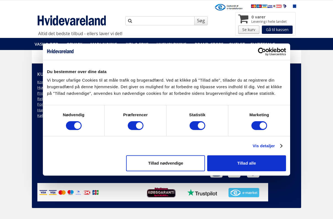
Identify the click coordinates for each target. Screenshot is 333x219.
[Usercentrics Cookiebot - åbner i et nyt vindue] (262, 52)
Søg (201, 21)
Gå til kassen (277, 29)
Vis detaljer (264, 145)
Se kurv (248, 29)
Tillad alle (246, 163)
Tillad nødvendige (165, 163)
